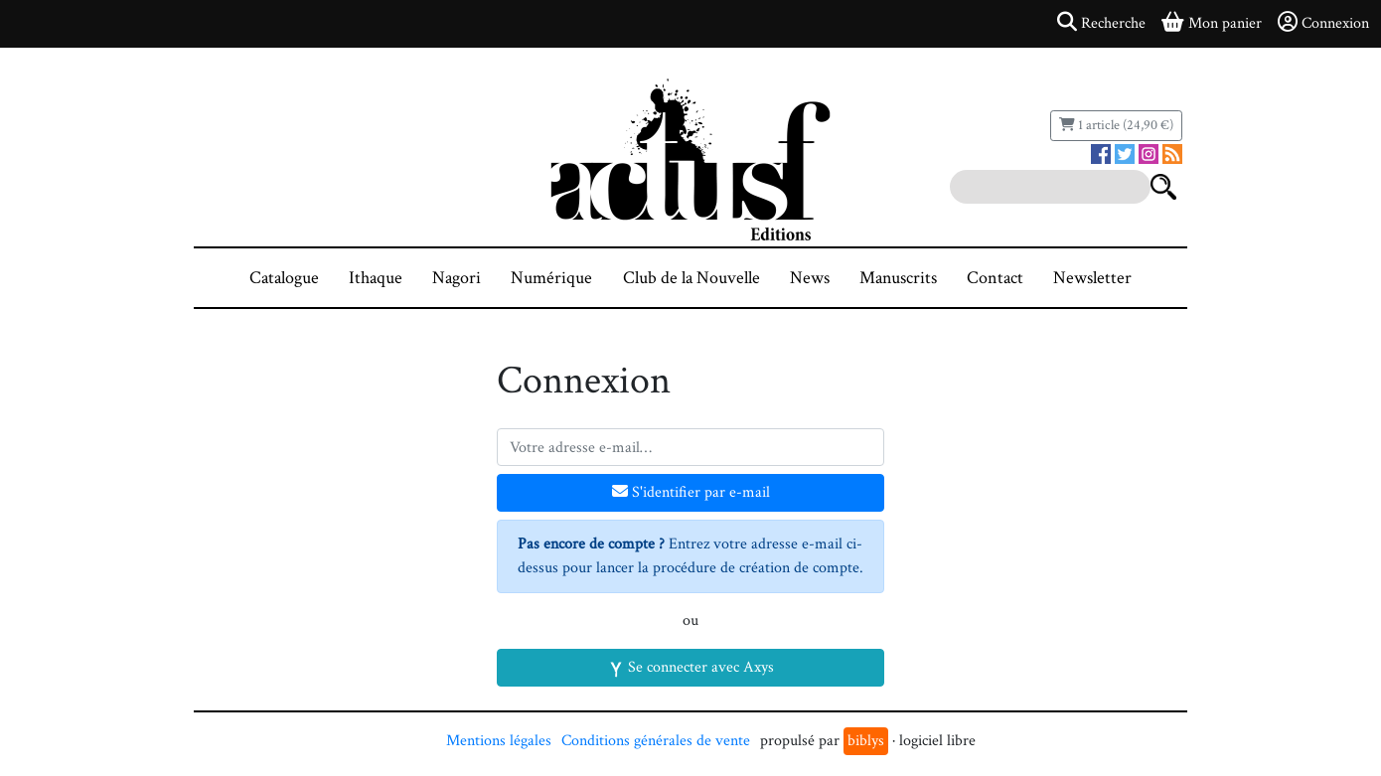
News (810, 277)
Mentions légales (498, 740)
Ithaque (375, 277)
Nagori (456, 277)
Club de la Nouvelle (691, 277)
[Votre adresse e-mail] (690, 447)
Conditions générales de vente (655, 740)
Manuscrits (898, 277)
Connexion (1323, 23)
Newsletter (1092, 277)
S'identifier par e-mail (691, 492)
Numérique (551, 277)
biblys (865, 740)
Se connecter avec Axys (691, 667)
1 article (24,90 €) (1116, 125)
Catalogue (284, 277)
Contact (995, 277)
